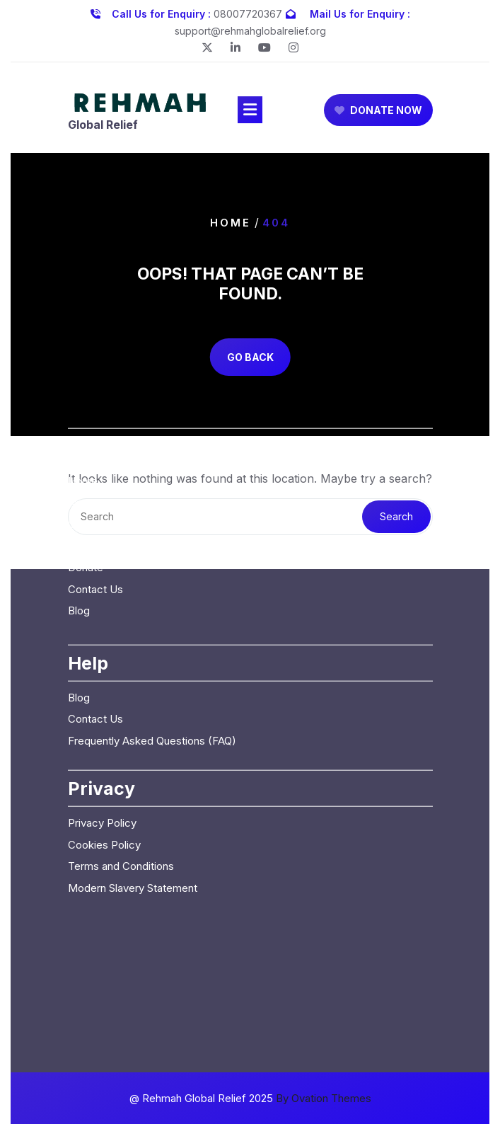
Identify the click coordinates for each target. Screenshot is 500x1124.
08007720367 (248, 12)
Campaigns (95, 463)
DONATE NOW (378, 112)
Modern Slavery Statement (132, 805)
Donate (85, 484)
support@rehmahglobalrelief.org (250, 29)
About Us (90, 420)
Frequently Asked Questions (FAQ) (152, 658)
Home (230, 222)
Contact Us (95, 506)
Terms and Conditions (121, 783)
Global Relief (103, 127)
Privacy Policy (102, 740)
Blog (79, 527)
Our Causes (96, 441)
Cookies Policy (104, 762)
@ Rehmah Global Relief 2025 (250, 1098)
